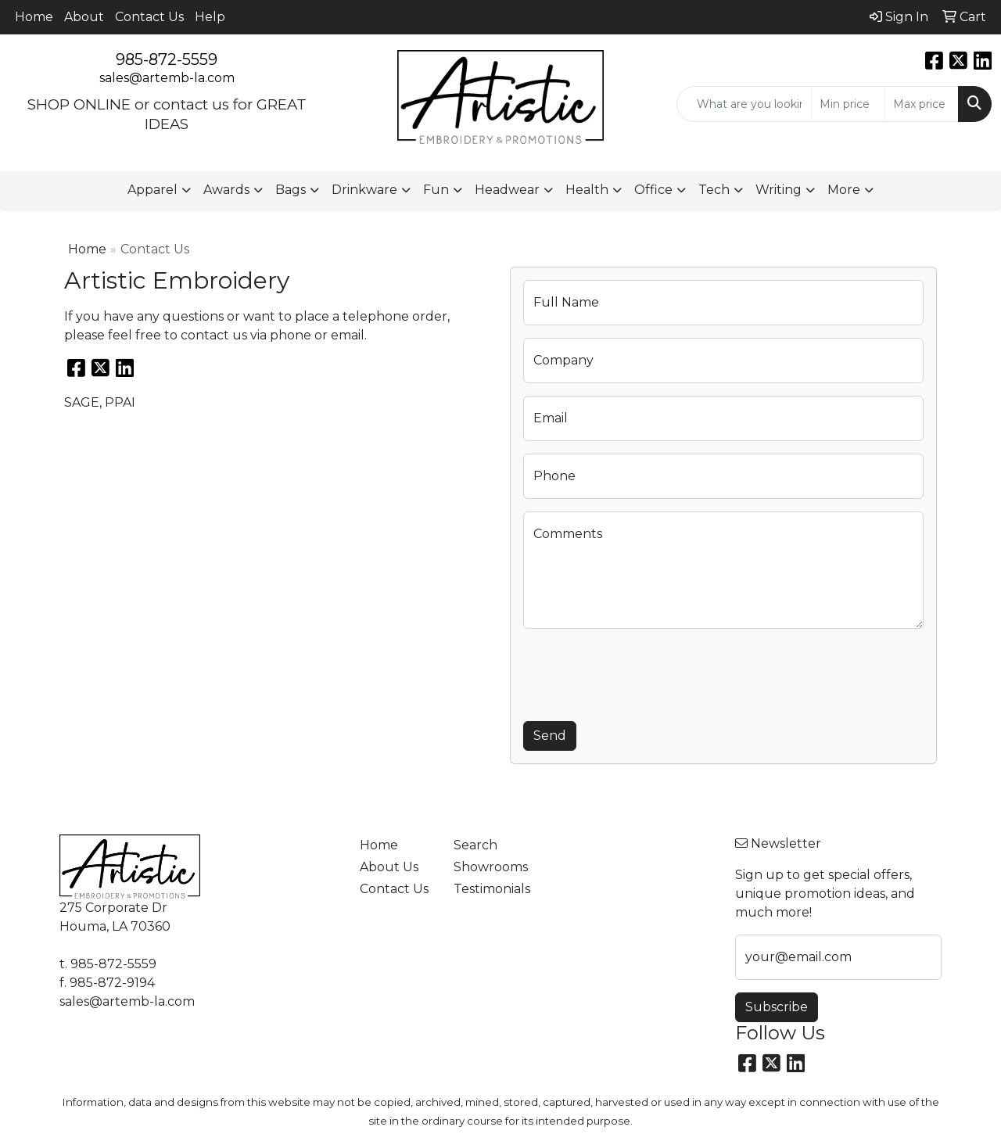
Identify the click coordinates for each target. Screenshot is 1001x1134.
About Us (389, 866)
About (84, 16)
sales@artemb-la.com (167, 77)
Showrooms (491, 866)
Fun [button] (436, 189)
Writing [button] (778, 189)
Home (34, 16)
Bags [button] (290, 189)
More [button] (843, 189)
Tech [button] (714, 189)
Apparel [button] (152, 189)
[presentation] (642, 671)
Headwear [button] (507, 189)
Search (475, 845)
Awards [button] (226, 189)
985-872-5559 (166, 59)
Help (210, 16)
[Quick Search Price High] (921, 104)
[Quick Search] (744, 104)
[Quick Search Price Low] (848, 104)
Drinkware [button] (364, 189)
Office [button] (653, 189)
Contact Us (149, 16)
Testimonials (491, 888)
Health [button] (586, 189)
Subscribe (776, 1006)
